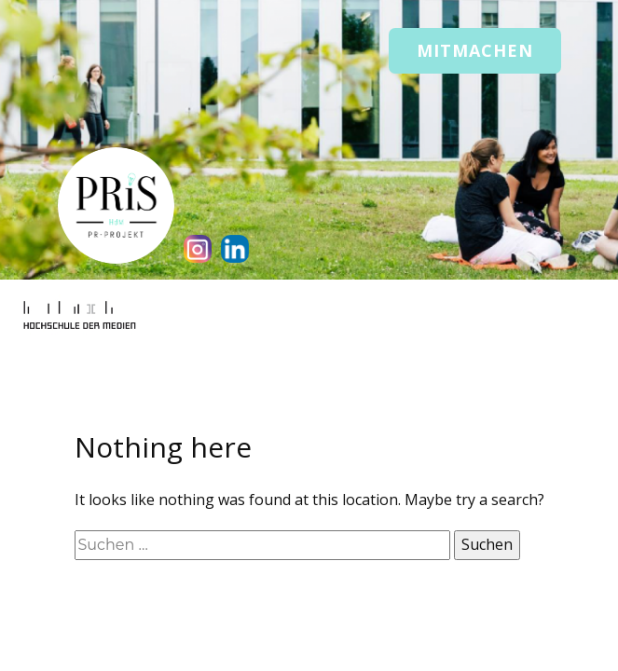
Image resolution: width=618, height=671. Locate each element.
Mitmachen (475, 50)
